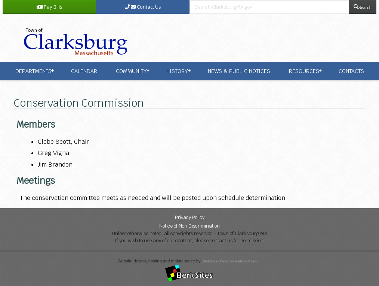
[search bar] (269, 6)
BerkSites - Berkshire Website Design (231, 261)
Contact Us (143, 6)
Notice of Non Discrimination (189, 226)
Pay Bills (49, 6)
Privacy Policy (189, 217)
